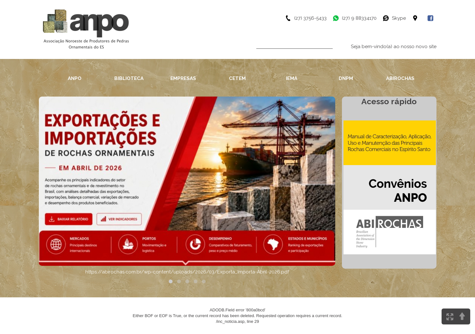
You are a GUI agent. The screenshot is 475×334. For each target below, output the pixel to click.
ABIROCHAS (400, 78)
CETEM (237, 78)
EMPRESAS (183, 78)
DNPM (346, 78)
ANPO (75, 78)
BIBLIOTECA (129, 78)
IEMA (291, 78)
